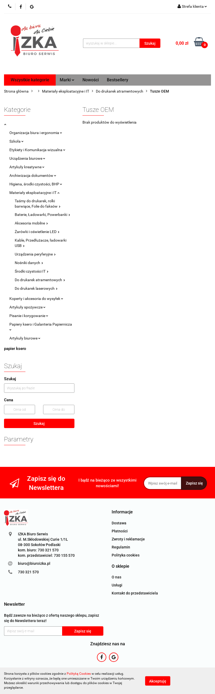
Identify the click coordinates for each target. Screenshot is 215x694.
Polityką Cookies (79, 674)
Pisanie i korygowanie (28, 316)
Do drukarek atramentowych (40, 280)
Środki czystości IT (31, 271)
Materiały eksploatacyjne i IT (34, 192)
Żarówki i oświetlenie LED (37, 232)
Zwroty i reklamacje (128, 539)
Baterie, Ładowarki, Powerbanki (42, 214)
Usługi (117, 585)
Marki (67, 79)
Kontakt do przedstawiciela (135, 593)
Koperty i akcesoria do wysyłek (36, 298)
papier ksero (15, 348)
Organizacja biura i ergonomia (35, 133)
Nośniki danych (29, 263)
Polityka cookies (125, 555)
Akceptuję (157, 681)
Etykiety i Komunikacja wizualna (37, 150)
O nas (116, 577)
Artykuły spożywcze (27, 307)
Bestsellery (117, 79)
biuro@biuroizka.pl (34, 563)
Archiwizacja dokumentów (32, 175)
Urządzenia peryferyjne (35, 254)
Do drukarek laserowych (36, 288)
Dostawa (119, 523)
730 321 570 (28, 572)
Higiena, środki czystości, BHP (35, 184)
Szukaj (39, 423)
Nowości (90, 79)
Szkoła (16, 141)
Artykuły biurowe (24, 338)
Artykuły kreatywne (26, 167)
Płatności (120, 531)
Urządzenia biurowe (27, 158)
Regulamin (121, 547)
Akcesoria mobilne (31, 223)
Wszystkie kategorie (30, 79)
